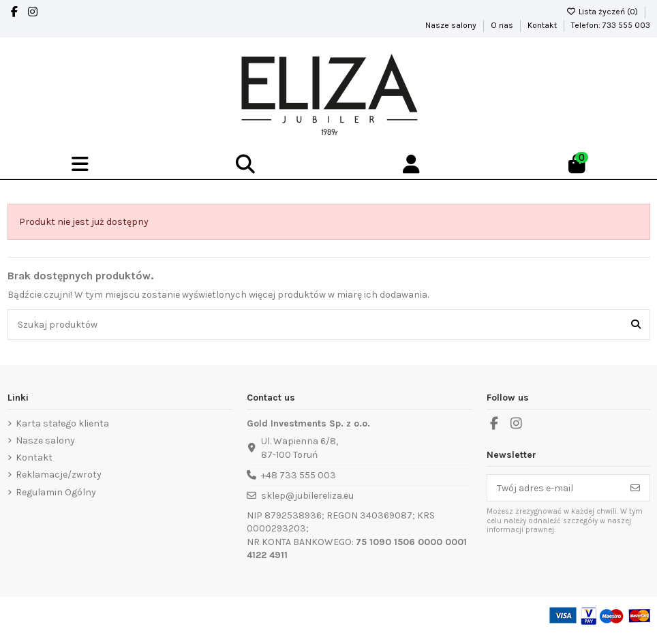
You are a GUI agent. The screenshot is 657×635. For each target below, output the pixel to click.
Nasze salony (451, 25)
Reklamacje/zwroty (59, 474)
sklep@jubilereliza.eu (307, 495)
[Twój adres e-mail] (554, 488)
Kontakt (543, 25)
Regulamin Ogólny (56, 492)
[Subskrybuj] (635, 488)
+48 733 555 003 (298, 475)
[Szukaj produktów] (636, 324)
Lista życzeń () (603, 11)
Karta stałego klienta (62, 423)
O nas (503, 25)
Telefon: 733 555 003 (610, 25)
